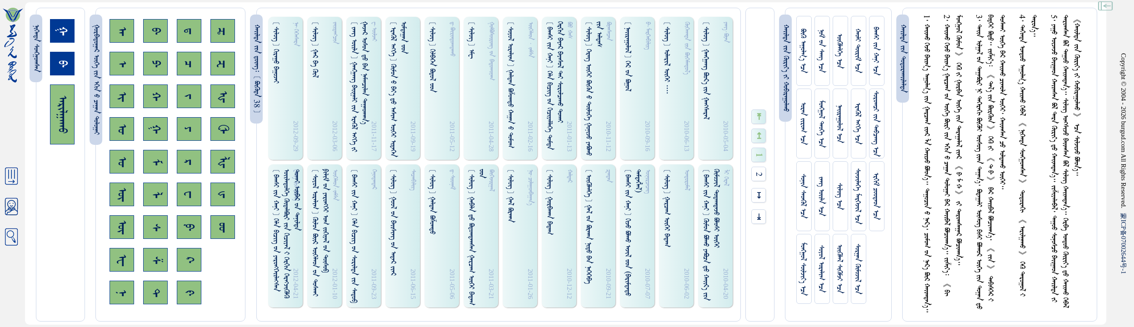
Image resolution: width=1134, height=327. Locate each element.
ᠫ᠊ (155, 63)
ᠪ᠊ (155, 31)
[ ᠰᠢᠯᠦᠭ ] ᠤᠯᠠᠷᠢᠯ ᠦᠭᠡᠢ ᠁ (666, 57)
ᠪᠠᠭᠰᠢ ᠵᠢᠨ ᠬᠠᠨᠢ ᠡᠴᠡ (875, 51)
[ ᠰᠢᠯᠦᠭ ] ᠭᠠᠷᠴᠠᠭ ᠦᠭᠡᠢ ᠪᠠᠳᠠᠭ (666, 208)
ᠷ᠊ (189, 161)
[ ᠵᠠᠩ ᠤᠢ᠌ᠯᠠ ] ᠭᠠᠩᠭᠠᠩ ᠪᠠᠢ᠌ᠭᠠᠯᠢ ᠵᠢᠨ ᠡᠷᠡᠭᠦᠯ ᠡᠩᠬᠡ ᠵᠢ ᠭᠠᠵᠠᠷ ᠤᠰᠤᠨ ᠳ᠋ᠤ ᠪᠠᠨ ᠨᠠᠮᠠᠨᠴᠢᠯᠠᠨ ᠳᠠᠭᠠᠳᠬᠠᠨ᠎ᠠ (359, 86)
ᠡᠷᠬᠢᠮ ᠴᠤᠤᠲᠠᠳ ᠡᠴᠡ (875, 196)
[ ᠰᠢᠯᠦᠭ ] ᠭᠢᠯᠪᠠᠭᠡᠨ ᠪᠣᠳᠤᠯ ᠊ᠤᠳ (432, 56)
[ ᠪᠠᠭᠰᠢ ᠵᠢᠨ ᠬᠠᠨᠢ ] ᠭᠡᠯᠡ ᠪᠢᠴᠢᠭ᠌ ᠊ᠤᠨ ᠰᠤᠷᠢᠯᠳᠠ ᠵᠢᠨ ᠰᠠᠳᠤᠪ (354, 236)
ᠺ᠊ (189, 260)
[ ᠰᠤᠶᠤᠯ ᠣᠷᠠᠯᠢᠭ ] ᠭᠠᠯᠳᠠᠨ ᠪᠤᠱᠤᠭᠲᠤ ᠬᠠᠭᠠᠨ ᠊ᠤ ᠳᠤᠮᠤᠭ (510, 84)
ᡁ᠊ (222, 194)
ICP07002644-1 (1123, 243)
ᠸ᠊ (189, 194)
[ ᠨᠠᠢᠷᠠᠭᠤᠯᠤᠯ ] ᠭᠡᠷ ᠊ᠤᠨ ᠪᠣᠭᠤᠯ (627, 56)
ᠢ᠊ (121, 96)
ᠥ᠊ (121, 194)
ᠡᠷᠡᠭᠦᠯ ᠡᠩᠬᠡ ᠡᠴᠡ (857, 123)
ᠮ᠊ (155, 162)
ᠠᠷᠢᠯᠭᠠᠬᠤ (62, 114)
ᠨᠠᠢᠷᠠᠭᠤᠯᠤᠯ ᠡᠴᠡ (839, 123)
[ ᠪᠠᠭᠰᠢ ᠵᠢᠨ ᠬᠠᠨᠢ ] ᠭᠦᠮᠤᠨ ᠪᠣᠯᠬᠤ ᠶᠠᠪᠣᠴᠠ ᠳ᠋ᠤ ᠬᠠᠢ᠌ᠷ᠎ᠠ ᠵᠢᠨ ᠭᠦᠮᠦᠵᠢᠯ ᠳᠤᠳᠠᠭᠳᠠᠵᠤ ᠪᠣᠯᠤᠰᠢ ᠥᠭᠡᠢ (710, 235)
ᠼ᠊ (222, 31)
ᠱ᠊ (155, 260)
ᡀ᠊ (222, 162)
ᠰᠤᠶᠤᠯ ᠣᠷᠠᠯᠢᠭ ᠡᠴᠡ (821, 268)
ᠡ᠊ (121, 64)
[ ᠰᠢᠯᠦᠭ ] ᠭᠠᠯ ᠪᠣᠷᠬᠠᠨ (510, 196)
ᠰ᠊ (155, 227)
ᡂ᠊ (222, 227)
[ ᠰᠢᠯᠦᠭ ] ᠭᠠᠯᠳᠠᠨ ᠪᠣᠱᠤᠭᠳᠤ (432, 201)
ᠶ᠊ (189, 129)
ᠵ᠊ (189, 96)
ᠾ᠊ (222, 96)
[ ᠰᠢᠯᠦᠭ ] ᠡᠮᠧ (471, 40)
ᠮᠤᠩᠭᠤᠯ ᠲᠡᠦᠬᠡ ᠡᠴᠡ (821, 124)
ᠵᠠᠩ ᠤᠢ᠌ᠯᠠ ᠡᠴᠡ (821, 196)
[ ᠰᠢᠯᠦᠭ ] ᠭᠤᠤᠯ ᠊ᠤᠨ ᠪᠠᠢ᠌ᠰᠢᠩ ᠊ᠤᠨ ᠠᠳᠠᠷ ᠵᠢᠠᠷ (393, 222)
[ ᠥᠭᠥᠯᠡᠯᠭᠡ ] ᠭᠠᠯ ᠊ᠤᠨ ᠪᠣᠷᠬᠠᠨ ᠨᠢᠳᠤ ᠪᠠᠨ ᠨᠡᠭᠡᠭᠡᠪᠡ (588, 226)
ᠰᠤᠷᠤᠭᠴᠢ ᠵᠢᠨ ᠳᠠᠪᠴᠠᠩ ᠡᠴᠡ (875, 124)
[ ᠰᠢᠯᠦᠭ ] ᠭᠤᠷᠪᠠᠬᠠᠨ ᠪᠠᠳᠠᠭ (549, 202)
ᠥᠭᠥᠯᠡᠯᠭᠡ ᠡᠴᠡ (839, 51)
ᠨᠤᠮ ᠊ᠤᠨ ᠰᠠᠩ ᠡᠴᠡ (821, 51)
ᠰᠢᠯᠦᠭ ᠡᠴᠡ (839, 196)
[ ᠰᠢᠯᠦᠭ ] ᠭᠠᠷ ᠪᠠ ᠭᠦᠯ (315, 49)
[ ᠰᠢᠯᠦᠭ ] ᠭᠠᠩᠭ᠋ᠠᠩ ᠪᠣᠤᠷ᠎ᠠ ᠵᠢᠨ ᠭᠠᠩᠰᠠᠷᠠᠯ (705, 70)
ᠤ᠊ (121, 162)
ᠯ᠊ (155, 195)
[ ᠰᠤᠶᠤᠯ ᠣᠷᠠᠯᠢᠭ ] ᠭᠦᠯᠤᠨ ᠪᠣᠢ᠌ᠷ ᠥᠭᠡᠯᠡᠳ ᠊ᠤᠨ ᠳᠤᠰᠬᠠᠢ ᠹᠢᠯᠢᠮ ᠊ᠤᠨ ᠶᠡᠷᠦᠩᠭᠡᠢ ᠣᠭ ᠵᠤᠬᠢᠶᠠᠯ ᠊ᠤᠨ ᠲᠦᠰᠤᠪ (320, 233)
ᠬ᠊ (155, 96)
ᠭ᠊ (155, 129)
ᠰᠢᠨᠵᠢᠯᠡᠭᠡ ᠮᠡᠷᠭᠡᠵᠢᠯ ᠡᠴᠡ (857, 196)
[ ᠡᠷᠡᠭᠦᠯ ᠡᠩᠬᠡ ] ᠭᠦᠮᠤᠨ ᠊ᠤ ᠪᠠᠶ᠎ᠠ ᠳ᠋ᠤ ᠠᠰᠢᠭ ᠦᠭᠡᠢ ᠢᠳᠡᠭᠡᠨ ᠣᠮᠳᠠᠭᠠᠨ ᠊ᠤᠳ (398, 89)
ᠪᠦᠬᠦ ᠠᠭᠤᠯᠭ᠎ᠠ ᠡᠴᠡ (803, 51)
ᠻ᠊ (189, 292)
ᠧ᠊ (121, 260)
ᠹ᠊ (189, 227)
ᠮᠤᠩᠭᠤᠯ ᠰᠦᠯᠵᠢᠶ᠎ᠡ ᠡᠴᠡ (803, 269)
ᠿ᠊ (222, 129)
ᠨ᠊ (121, 293)
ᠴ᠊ (189, 64)
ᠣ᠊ (121, 129)
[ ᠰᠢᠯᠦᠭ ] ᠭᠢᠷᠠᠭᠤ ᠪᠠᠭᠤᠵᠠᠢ (275, 52)
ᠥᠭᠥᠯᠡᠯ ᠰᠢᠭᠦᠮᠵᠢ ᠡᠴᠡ (839, 268)
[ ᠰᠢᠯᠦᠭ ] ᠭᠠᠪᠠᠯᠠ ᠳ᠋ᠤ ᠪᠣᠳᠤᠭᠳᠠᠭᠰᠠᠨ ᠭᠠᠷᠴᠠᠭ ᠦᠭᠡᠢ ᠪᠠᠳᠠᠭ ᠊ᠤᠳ (476, 237)
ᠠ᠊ (121, 31)
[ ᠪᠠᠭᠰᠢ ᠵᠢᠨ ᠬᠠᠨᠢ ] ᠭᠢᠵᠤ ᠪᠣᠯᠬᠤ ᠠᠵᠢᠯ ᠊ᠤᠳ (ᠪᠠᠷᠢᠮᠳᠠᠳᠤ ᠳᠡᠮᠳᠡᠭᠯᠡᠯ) (632, 232)
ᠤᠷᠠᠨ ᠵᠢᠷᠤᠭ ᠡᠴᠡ (803, 123)
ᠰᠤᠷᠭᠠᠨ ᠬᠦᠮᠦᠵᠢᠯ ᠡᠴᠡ (857, 269)
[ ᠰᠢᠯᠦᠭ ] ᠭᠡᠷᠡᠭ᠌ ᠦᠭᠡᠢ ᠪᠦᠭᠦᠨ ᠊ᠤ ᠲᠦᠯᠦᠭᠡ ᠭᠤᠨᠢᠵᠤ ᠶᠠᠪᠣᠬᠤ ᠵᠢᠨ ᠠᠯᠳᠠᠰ (593, 88)
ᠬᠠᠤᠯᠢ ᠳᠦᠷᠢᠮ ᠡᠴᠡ (857, 51)
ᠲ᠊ (155, 292)
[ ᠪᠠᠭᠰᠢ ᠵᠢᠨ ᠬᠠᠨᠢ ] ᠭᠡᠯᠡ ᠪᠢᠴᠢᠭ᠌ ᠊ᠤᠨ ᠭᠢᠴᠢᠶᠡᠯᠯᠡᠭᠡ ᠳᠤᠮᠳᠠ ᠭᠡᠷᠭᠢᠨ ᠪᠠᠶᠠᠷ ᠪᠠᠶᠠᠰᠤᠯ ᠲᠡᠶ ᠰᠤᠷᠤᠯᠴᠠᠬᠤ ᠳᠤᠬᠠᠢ (554, 85)
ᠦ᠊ (121, 227)
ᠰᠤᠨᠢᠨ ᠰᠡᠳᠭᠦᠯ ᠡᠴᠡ (803, 196)
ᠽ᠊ (222, 63)
